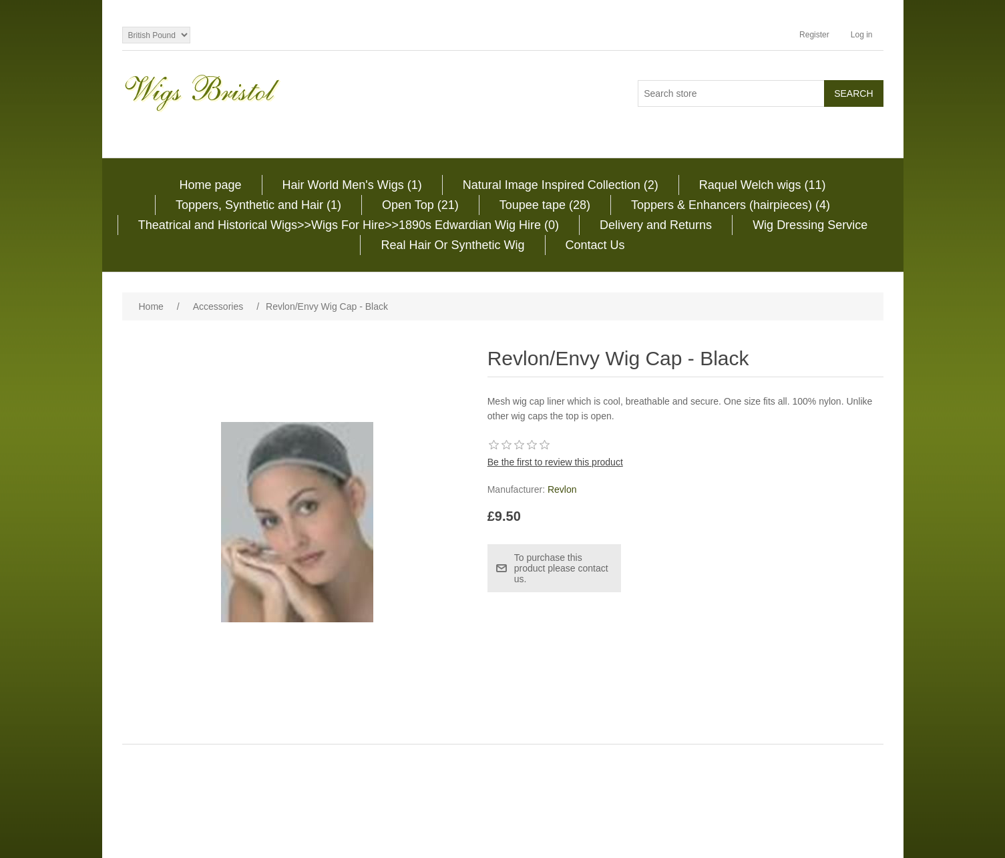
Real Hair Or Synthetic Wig (452, 245)
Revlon (562, 489)
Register (814, 34)
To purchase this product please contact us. (561, 568)
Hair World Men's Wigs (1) (352, 185)
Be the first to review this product (555, 462)
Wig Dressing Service (810, 225)
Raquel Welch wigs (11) (762, 185)
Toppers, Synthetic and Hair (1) (258, 205)
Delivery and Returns (656, 225)
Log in (862, 34)
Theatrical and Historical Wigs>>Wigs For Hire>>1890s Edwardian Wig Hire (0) (348, 225)
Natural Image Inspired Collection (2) (560, 185)
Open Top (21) (420, 205)
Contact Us (595, 245)
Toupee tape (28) (544, 205)
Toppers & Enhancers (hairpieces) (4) (730, 205)
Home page (210, 185)
